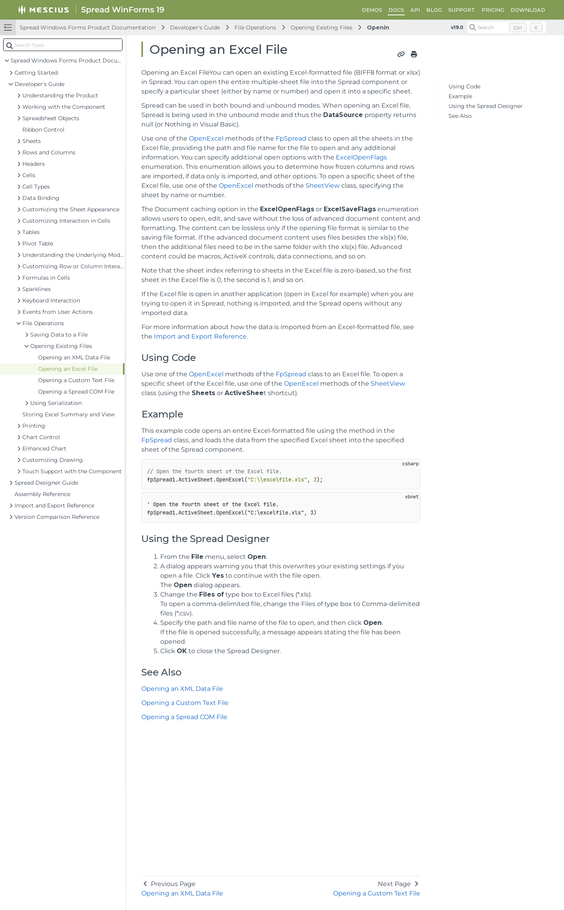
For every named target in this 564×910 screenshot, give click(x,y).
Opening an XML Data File (182, 688)
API (415, 10)
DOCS (396, 10)
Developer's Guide (195, 27)
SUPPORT (461, 10)
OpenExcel (206, 138)
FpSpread (291, 138)
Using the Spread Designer (486, 106)
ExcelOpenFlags (361, 157)
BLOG (434, 10)
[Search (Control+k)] (506, 27)
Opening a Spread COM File (184, 717)
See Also (460, 115)
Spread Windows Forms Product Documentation (88, 27)
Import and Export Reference (200, 336)
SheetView (323, 185)
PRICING (493, 10)
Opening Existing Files (321, 27)
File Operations (255, 27)
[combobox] (63, 44)
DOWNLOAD (528, 10)
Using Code (464, 86)
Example (460, 96)
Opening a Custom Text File (185, 703)
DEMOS (372, 10)
